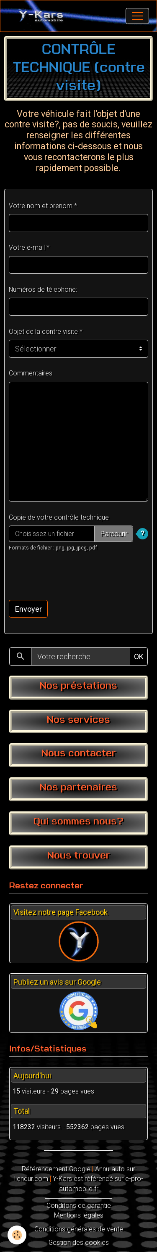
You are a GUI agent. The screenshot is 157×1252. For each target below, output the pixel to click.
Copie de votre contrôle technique (59, 517)
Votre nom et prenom (40, 206)
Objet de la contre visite (43, 331)
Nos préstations (78, 686)
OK (139, 656)
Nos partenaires (78, 787)
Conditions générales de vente (78, 1229)
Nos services (78, 720)
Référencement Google (56, 1169)
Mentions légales (78, 1215)
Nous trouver (78, 856)
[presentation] (72, 576)
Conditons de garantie (78, 1206)
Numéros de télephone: (43, 289)
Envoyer (28, 609)
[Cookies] (17, 1235)
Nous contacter (78, 753)
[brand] (43, 16)
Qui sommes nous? (78, 822)
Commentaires (30, 373)
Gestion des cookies (79, 1243)
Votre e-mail (27, 247)
